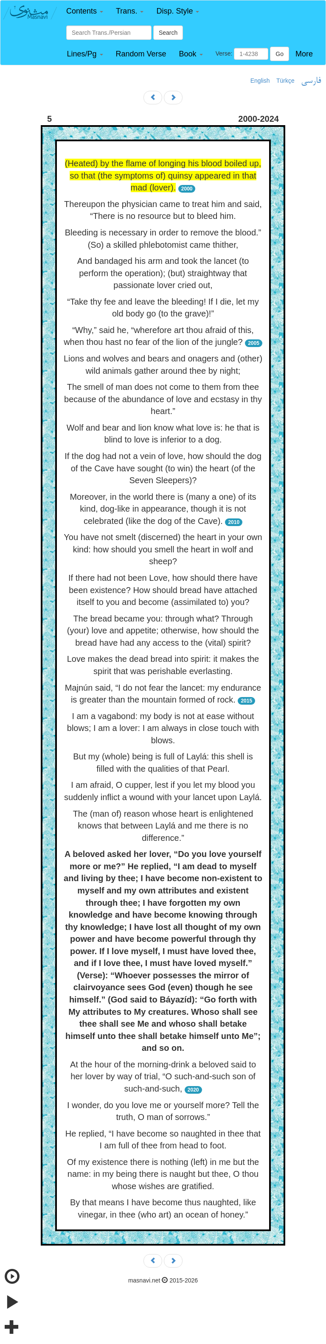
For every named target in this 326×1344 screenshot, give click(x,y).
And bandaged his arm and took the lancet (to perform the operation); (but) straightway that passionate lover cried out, (163, 273)
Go (279, 53)
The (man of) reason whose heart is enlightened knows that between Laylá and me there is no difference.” (163, 826)
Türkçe (285, 80)
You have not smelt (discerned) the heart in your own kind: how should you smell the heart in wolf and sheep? (163, 549)
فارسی (311, 81)
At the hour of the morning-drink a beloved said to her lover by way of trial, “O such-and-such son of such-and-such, (163, 1076)
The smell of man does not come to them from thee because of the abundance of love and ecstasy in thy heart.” (163, 399)
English (260, 80)
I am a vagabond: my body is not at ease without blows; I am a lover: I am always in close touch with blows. (163, 728)
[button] (85, 11)
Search (168, 32)
